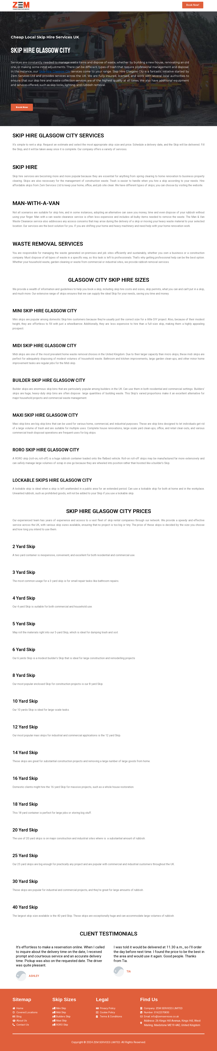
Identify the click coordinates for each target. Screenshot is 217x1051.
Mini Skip (80, 5)
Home (64, 5)
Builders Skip (123, 5)
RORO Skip (167, 5)
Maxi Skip (146, 5)
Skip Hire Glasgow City (54, 71)
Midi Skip (100, 5)
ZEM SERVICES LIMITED (107, 1042)
